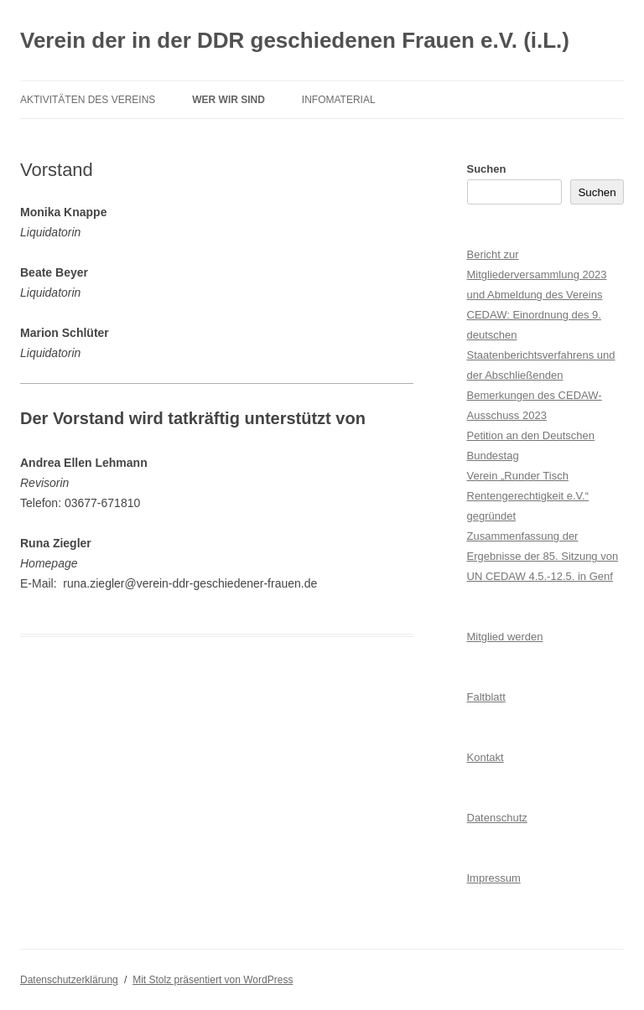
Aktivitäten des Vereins (87, 100)
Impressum (494, 878)
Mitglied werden (505, 636)
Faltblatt (486, 697)
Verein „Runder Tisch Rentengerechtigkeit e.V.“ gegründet (528, 495)
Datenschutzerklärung (69, 980)
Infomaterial (339, 100)
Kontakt (485, 757)
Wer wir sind (228, 100)
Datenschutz (497, 817)
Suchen (486, 169)
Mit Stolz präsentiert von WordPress (212, 980)
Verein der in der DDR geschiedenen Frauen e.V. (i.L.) (294, 40)
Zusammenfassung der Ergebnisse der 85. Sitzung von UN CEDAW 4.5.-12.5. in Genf (543, 556)
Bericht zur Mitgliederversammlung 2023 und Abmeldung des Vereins (537, 274)
